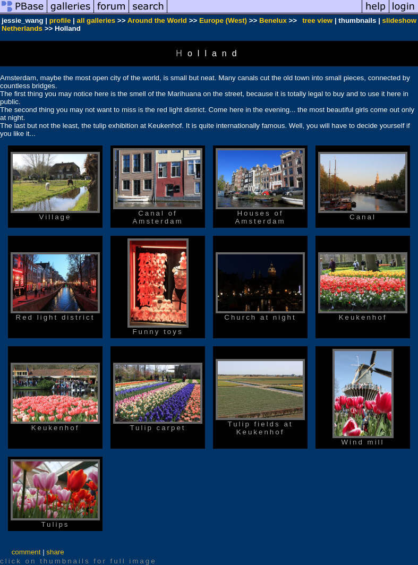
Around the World (157, 20)
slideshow (399, 20)
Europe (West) (223, 20)
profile (60, 20)
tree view (317, 20)
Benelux (273, 20)
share (55, 552)
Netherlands (22, 28)
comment (26, 552)
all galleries (96, 20)
